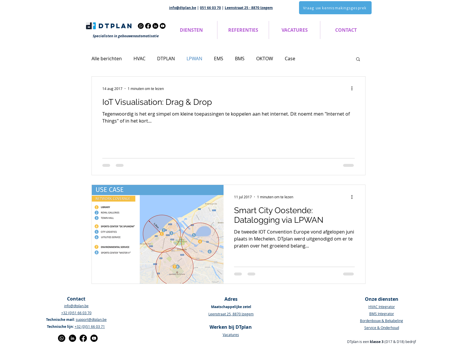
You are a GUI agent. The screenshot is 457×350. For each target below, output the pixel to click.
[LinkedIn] (155, 26)
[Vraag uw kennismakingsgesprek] (335, 7)
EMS (218, 58)
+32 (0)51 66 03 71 (90, 326)
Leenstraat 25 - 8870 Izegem (249, 7)
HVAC (139, 58)
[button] (191, 30)
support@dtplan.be (91, 319)
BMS (240, 58)
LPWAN (194, 58)
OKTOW (264, 58)
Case (290, 58)
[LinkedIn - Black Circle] (72, 338)
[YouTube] (163, 26)
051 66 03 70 (210, 7)
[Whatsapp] (141, 26)
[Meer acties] (353, 88)
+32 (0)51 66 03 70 (76, 312)
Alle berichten (107, 58)
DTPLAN (166, 58)
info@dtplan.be (182, 7)
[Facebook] (148, 26)
